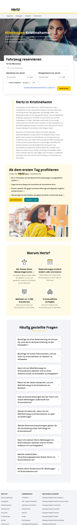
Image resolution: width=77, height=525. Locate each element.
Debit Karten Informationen (29, 505)
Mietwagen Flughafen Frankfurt (50, 516)
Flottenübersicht (5, 509)
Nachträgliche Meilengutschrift (30, 524)
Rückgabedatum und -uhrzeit (49, 73)
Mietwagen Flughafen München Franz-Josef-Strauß (55, 501)
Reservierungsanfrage (7, 497)
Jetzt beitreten (15, 200)
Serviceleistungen (5, 516)
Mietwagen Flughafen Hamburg (50, 512)
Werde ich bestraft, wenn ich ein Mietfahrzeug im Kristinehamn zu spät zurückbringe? (38, 414)
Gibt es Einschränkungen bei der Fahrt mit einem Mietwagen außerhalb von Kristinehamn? (38, 400)
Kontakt (24, 516)
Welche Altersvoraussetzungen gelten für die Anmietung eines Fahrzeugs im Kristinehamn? (38, 428)
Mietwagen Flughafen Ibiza (49, 524)
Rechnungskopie (26, 520)
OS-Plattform (25, 497)
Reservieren (64, 88)
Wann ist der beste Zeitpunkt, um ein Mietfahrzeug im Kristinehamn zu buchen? (38, 385)
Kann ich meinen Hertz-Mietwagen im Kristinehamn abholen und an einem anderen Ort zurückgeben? (38, 443)
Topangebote (4, 501)
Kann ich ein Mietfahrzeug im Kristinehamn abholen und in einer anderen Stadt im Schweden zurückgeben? (38, 371)
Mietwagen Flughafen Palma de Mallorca (52, 497)
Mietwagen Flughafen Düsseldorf (50, 509)
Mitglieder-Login (31, 200)
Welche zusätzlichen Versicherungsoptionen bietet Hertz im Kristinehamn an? (38, 457)
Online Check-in (5, 524)
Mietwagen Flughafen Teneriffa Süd (51, 505)
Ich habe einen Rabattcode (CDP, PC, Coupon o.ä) (39, 87)
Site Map (3, 520)
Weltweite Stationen (6, 505)
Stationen (24, 512)
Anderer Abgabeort (15, 82)
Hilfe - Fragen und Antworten (29, 501)
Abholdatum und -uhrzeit (15, 73)
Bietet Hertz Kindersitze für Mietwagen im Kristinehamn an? (38, 470)
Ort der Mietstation (13, 64)
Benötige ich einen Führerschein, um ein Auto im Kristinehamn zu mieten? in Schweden (38, 356)
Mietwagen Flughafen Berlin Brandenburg (53, 520)
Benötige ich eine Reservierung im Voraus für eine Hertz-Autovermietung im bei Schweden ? (38, 342)
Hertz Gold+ (4, 512)
